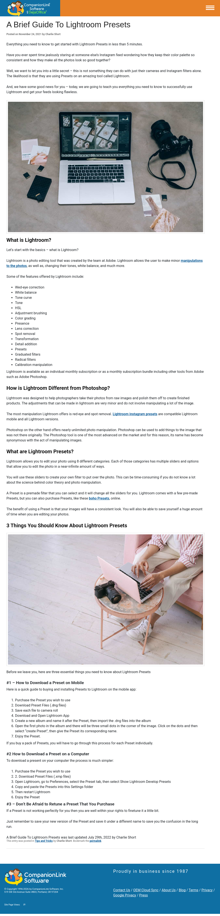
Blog (182, 890)
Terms (193, 890)
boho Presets (99, 498)
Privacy (207, 890)
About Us (169, 890)
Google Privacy (124, 895)
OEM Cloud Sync (146, 890)
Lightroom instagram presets (135, 414)
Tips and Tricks (44, 840)
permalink (95, 840)
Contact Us (121, 890)
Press (143, 895)
